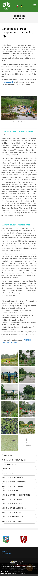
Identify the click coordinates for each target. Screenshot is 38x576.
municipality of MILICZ (11, 491)
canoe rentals (8, 82)
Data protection (6, 553)
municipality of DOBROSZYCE (14, 482)
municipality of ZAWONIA (12, 521)
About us (4, 551)
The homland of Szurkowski (14, 460)
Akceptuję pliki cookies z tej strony (13, 574)
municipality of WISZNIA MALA (14, 508)
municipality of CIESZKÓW (12, 478)
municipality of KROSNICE (12, 486)
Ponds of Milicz (8, 456)
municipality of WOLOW (11, 513)
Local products (9, 465)
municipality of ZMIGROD (12, 499)
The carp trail (8, 473)
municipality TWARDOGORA (13, 517)
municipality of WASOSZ (12, 504)
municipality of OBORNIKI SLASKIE (16, 495)
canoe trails (7, 469)
